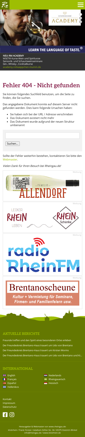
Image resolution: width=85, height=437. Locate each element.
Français (11, 379)
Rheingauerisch (57, 379)
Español (11, 383)
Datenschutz (9, 406)
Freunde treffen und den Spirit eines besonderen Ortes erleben (37, 340)
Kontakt (7, 399)
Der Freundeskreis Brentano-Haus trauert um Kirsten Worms (36, 350)
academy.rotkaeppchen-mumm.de (22, 67)
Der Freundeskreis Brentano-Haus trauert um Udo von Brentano (38, 345)
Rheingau (5, 5)
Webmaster (10, 159)
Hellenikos (13, 387)
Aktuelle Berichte (21, 334)
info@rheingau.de (32, 432)
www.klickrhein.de (52, 432)
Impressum (9, 403)
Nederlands (55, 375)
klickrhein (12, 430)
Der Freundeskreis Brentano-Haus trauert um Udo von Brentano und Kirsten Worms (42, 355)
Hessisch (53, 383)
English (11, 375)
